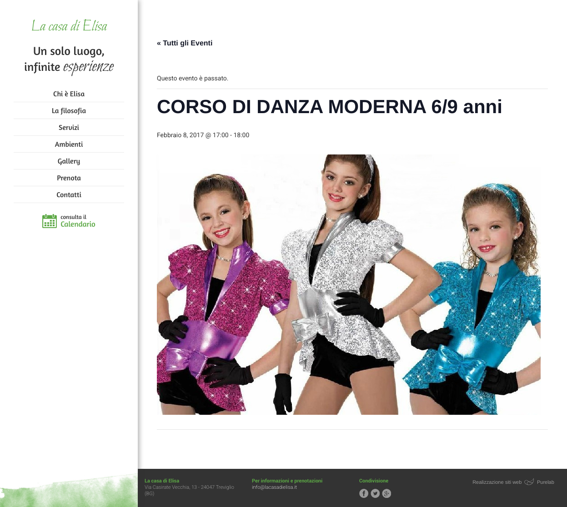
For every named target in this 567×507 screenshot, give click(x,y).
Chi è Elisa (69, 93)
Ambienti (69, 144)
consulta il (77, 221)
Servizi (69, 127)
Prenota (69, 177)
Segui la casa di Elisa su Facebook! (363, 493)
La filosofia (69, 110)
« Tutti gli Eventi (184, 43)
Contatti (68, 194)
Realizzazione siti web (497, 482)
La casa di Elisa (69, 27)
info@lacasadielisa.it (274, 487)
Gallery (69, 160)
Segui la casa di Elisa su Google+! (386, 493)
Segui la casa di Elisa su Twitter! (375, 493)
